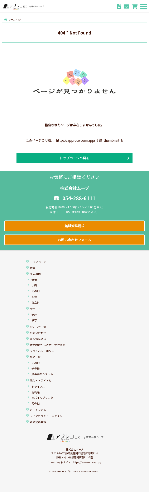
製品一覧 (35, 357)
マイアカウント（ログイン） (47, 416)
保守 (34, 320)
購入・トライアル (41, 380)
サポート (35, 309)
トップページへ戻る (74, 157)
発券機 (36, 369)
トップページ (38, 262)
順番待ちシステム (42, 374)
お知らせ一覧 (38, 327)
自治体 (36, 302)
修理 (34, 315)
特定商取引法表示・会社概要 (47, 345)
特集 (32, 268)
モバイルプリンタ (42, 398)
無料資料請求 (74, 225)
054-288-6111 (74, 198)
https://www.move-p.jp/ (87, 462)
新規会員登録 (38, 422)
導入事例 (35, 274)
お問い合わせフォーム (74, 239)
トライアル (38, 387)
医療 (34, 297)
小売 (34, 285)
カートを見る (38, 410)
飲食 (34, 280)
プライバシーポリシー (43, 351)
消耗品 (36, 392)
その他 (36, 291)
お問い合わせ (38, 333)
